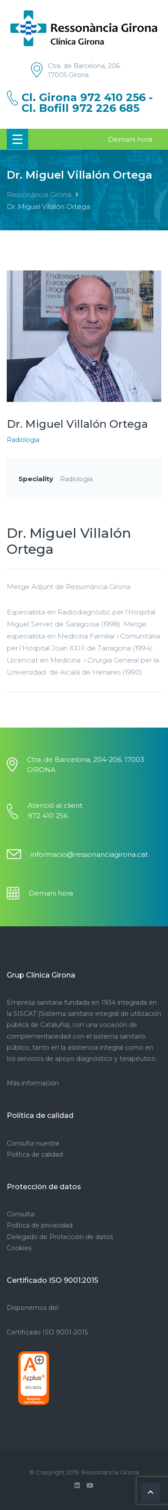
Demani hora (130, 139)
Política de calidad (35, 1154)
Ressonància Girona (39, 194)
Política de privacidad (40, 1225)
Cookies (19, 1248)
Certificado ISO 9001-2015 (47, 1332)
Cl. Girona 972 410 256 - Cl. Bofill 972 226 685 (87, 103)
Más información (33, 1083)
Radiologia (23, 440)
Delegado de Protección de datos (60, 1237)
